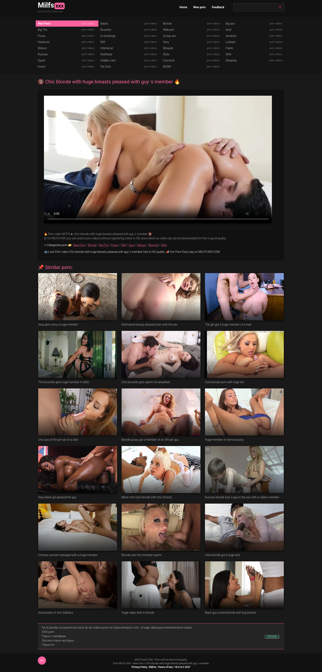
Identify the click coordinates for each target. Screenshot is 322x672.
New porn (199, 7)
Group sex (169, 35)
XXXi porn (48, 631)
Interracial (106, 48)
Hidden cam (108, 60)
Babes (104, 23)
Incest (41, 66)
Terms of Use (165, 667)
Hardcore (43, 42)
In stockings (108, 35)
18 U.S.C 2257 (182, 667)
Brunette (105, 29)
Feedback (218, 7)
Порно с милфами (54, 636)
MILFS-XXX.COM (144, 659)
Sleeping (231, 60)
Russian (43, 54)
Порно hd (48, 644)
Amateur (231, 35)
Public (229, 48)
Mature (42, 48)
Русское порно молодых (58, 640)
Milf (102, 42)
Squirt (41, 60)
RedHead (106, 54)
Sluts (166, 54)
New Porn (44, 23)
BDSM (167, 66)
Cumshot (169, 60)
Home (183, 7)
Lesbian (231, 42)
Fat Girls (105, 66)
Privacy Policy (139, 667)
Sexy (166, 42)
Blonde (167, 23)
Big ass (230, 23)
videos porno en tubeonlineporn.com (116, 627)
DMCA (152, 667)
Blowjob (168, 48)
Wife (228, 54)
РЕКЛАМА (272, 637)
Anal (228, 29)
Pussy (41, 35)
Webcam (168, 29)
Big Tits (42, 29)
